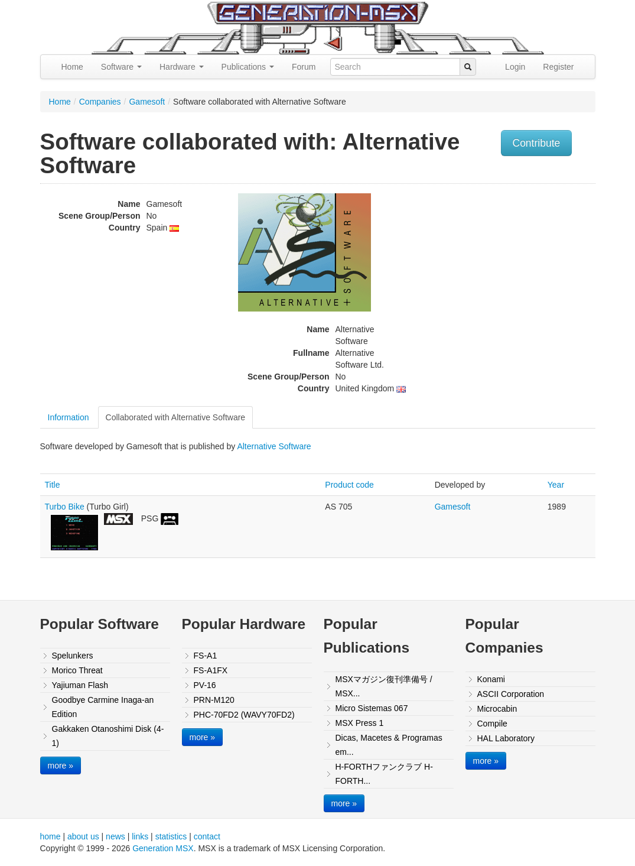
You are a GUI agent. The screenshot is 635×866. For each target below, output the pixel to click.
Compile (492, 723)
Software (121, 67)
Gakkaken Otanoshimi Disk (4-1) (108, 736)
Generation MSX (163, 848)
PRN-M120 (214, 700)
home (50, 836)
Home (72, 67)
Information (68, 417)
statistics (171, 836)
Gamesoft (147, 101)
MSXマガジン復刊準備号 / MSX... (384, 686)
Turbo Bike (64, 506)
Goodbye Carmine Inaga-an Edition (103, 707)
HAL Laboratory (506, 738)
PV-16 (205, 685)
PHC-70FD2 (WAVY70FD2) (244, 714)
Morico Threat (77, 670)
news (115, 836)
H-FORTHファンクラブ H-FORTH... (384, 774)
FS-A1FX (211, 670)
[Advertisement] (517, 272)
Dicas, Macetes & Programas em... (389, 745)
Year (556, 484)
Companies (100, 101)
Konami (491, 679)
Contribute (537, 143)
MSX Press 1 (360, 723)
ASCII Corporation (511, 694)
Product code (349, 484)
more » (61, 765)
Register (558, 67)
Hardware (181, 67)
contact (207, 836)
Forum (303, 67)
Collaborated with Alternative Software (176, 417)
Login (515, 67)
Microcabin (497, 708)
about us (83, 836)
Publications (248, 67)
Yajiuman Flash (80, 685)
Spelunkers (72, 655)
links (140, 836)
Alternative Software (274, 446)
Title (52, 484)
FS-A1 (205, 655)
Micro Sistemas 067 (372, 708)
